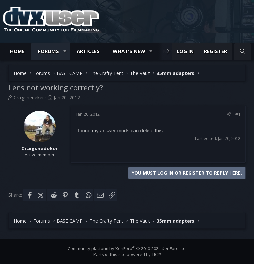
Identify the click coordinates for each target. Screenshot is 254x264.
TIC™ (156, 254)
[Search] (242, 51)
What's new (129, 51)
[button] (65, 51)
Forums (48, 51)
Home (17, 51)
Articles (88, 51)
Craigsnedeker (29, 97)
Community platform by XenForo (127, 248)
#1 (237, 114)
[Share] (229, 114)
